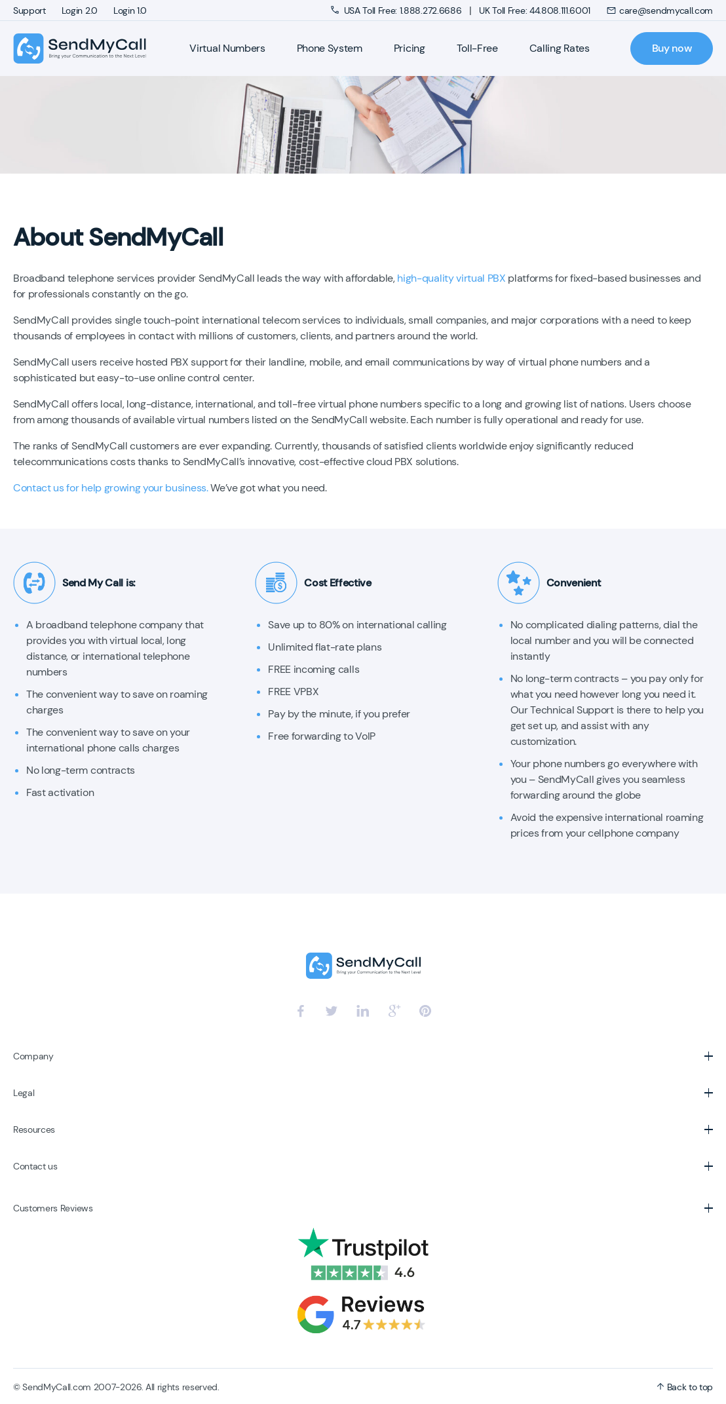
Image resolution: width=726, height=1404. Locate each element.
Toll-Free (477, 48)
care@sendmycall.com (659, 10)
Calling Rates (559, 48)
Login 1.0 (130, 10)
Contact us (35, 1166)
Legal (23, 1093)
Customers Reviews (53, 1208)
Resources (34, 1129)
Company (33, 1056)
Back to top (685, 1387)
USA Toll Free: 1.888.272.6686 (397, 10)
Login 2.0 (80, 10)
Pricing (409, 48)
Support (29, 10)
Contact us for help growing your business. (110, 488)
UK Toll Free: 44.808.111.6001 (534, 10)
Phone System (329, 48)
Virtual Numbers (227, 48)
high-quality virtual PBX (451, 278)
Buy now (672, 48)
